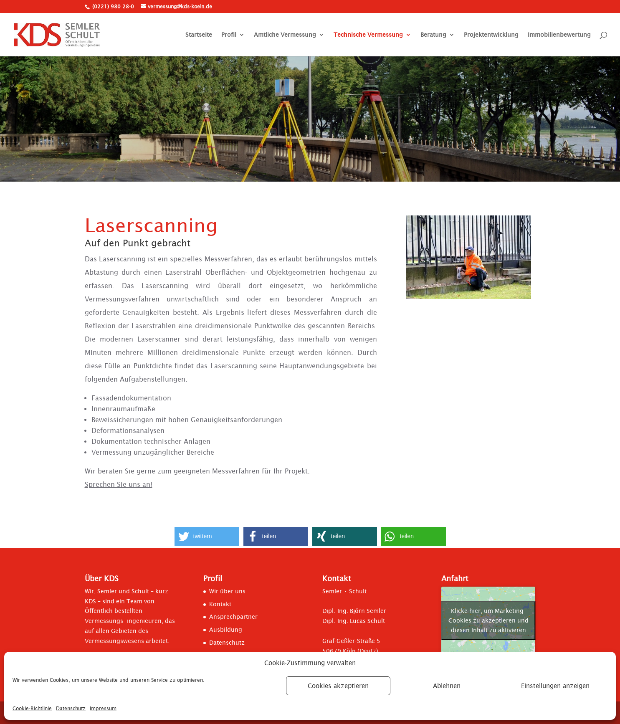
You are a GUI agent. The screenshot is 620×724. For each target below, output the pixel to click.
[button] (207, 536)
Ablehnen (447, 685)
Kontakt (220, 604)
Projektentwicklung (491, 35)
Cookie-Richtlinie (32, 708)
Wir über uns (227, 591)
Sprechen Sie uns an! (118, 484)
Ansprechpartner (233, 616)
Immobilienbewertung (559, 35)
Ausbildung (225, 629)
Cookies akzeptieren (338, 685)
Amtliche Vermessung (285, 35)
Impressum (103, 708)
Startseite (198, 35)
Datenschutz (71, 708)
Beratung (433, 35)
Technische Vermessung (368, 35)
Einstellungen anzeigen (555, 685)
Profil (228, 35)
